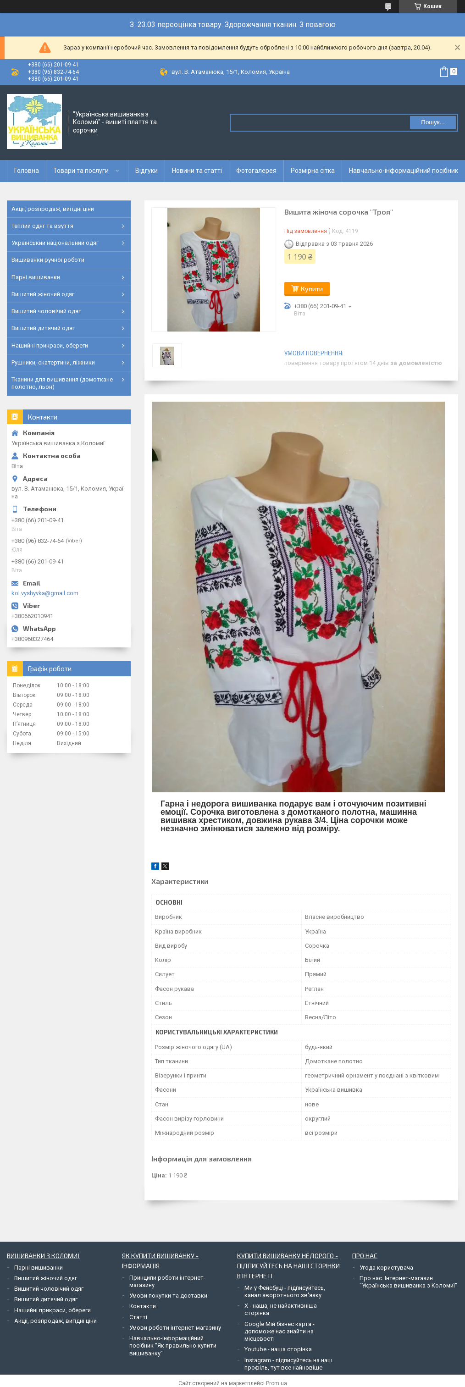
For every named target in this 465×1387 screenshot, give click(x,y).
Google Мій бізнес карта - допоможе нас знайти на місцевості (279, 1332)
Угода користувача (386, 1267)
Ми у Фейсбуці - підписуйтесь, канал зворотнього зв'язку (284, 1291)
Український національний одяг (55, 242)
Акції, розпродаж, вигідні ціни (52, 208)
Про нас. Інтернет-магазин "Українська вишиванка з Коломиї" (408, 1282)
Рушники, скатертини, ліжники (53, 362)
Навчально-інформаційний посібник (403, 170)
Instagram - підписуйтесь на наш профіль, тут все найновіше (288, 1364)
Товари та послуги (81, 170)
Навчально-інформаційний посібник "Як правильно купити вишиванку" (172, 1346)
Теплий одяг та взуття (42, 225)
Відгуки (146, 170)
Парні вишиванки (35, 277)
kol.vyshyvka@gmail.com (44, 593)
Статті (138, 1317)
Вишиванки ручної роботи (47, 259)
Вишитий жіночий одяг (42, 294)
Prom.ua (276, 1383)
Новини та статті (197, 170)
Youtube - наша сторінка (278, 1349)
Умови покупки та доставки (168, 1295)
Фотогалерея (256, 170)
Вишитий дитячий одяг (43, 328)
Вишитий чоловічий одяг (46, 311)
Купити (312, 289)
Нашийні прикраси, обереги (49, 345)
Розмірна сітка (313, 170)
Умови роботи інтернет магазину (175, 1327)
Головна (26, 170)
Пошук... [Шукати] (432, 122)
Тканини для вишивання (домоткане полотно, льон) (62, 383)
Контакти (142, 1306)
